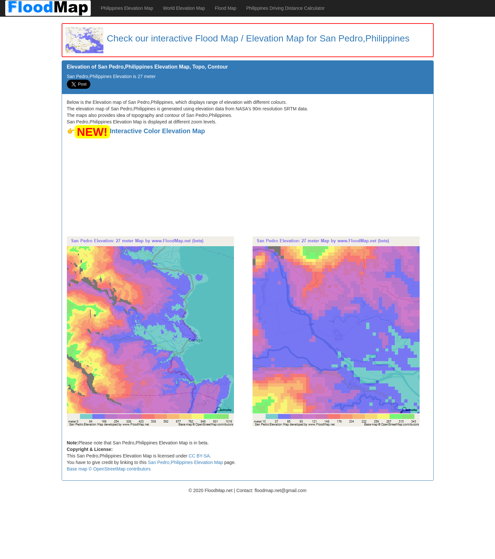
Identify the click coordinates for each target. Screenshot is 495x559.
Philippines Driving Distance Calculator (285, 8)
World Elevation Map (184, 8)
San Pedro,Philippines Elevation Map (185, 462)
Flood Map (225, 8)
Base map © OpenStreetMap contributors (109, 468)
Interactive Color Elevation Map (157, 131)
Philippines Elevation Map (127, 8)
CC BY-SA (199, 455)
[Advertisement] (247, 187)
